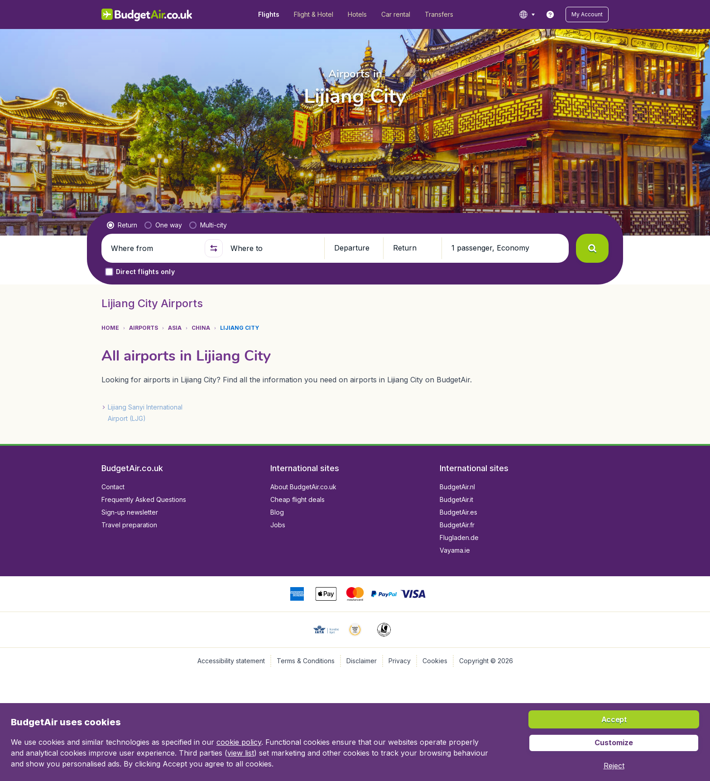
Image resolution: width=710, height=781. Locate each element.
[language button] (527, 14)
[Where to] (273, 248)
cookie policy (238, 742)
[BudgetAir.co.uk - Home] (146, 14)
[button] (587, 14)
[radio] (122, 225)
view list (240, 752)
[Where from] (154, 248)
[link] (550, 14)
